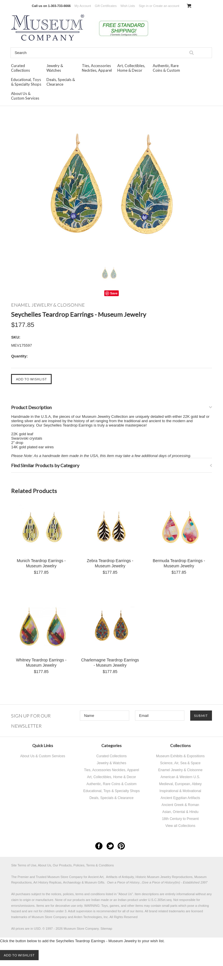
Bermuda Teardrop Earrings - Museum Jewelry (179, 563)
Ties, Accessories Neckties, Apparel (97, 68)
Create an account (166, 6)
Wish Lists (128, 6)
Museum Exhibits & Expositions (180, 756)
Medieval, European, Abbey (180, 784)
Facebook (98, 846)
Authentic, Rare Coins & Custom (166, 68)
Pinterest (121, 846)
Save (114, 293)
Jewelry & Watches (54, 68)
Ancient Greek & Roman (180, 805)
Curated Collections (20, 68)
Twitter (110, 846)
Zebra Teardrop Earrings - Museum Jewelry (110, 563)
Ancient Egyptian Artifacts (180, 798)
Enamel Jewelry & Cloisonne (180, 770)
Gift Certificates (105, 6)
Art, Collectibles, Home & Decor (131, 68)
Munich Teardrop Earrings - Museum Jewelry (41, 563)
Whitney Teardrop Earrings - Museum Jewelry (41, 663)
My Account (83, 6)
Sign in (144, 6)
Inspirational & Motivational (180, 791)
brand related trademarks (167, 911)
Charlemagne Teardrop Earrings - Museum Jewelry (110, 663)
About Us (125, 894)
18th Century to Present (180, 819)
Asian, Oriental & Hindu (180, 812)
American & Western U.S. (180, 777)
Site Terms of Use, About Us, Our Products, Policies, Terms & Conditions (62, 865)
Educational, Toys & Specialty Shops (26, 82)
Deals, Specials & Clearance (60, 82)
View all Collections (180, 826)
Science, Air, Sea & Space (180, 763)
